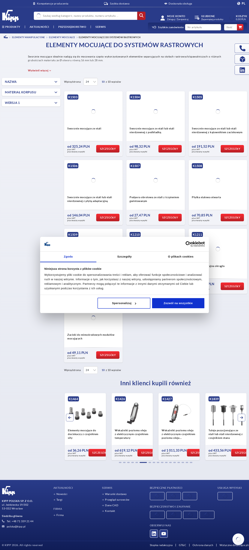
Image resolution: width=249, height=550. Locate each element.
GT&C (182, 545)
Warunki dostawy (116, 494)
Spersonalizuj (124, 303)
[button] (120, 462)
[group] (85, 426)
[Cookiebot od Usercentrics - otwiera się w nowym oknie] (188, 244)
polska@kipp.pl (14, 526)
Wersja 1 (12, 102)
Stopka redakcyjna (161, 545)
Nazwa (11, 81)
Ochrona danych (203, 545)
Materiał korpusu (20, 92)
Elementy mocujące (62, 37)
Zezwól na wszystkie (178, 303)
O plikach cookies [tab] (181, 256)
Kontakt (110, 510)
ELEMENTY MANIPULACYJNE (28, 37)
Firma (60, 515)
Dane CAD (111, 505)
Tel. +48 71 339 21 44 (17, 521)
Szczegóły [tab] (124, 256)
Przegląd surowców (117, 499)
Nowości (62, 494)
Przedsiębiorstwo (72, 27)
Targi (59, 499)
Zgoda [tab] (68, 256)
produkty (11, 27)
